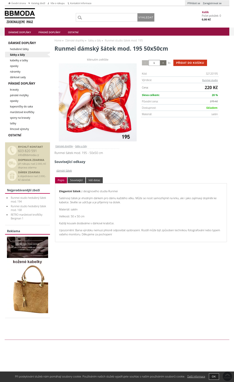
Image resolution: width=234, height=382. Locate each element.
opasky (14, 66)
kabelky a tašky (19, 60)
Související (76, 180)
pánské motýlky (19, 95)
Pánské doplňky (49, 32)
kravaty (14, 89)
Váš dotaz (94, 180)
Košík (205, 12)
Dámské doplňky (19, 32)
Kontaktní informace (81, 3)
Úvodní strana (18, 3)
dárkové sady (18, 77)
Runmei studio (210, 80)
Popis (61, 180)
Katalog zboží (38, 3)
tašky (13, 123)
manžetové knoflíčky (22, 112)
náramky (15, 71)
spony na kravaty (20, 117)
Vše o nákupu (58, 3)
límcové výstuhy (19, 129)
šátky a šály (81, 146)
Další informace (196, 376)
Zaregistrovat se (212, 3)
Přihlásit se (193, 3)
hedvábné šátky (19, 49)
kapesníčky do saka (21, 106)
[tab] (61, 180)
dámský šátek (64, 170)
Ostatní (73, 32)
